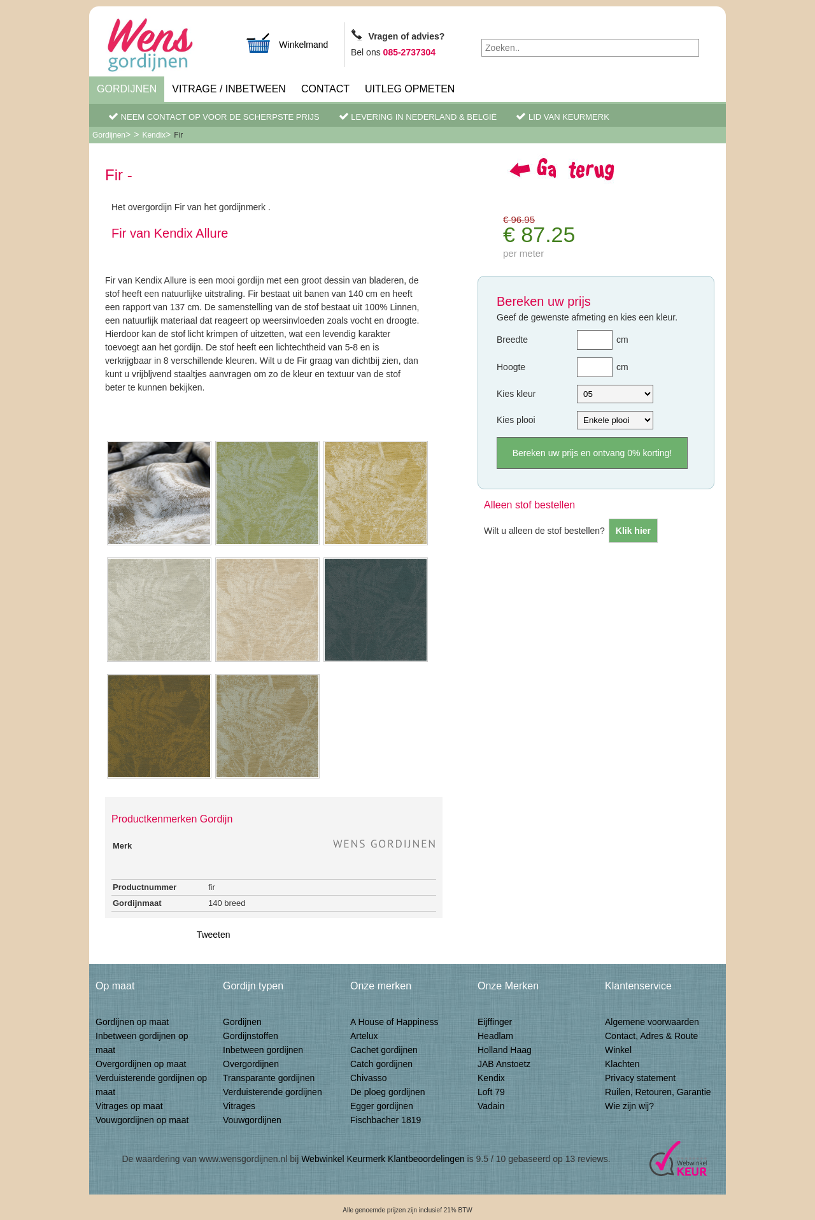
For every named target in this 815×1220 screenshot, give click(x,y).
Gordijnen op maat (132, 1022)
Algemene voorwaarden (652, 1022)
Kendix (154, 135)
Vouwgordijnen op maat (142, 1120)
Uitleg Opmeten (410, 88)
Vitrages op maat (129, 1106)
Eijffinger (495, 1022)
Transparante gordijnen (269, 1078)
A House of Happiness (394, 1022)
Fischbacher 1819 (385, 1120)
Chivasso (368, 1078)
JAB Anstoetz (504, 1064)
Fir (178, 135)
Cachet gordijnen (384, 1050)
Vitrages (239, 1106)
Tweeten (213, 934)
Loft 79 (491, 1092)
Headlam (495, 1036)
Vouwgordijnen (252, 1120)
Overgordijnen (251, 1064)
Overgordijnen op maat (141, 1064)
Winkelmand (286, 43)
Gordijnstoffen (250, 1036)
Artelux (364, 1036)
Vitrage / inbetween (229, 88)
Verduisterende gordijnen (272, 1092)
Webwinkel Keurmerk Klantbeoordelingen (383, 1159)
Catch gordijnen (381, 1064)
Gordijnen (127, 88)
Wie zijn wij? (629, 1106)
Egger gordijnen (381, 1106)
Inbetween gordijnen (263, 1050)
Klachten (622, 1064)
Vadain (491, 1106)
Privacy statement (640, 1078)
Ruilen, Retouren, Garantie (658, 1092)
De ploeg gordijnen (387, 1092)
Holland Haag (505, 1050)
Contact (325, 88)
